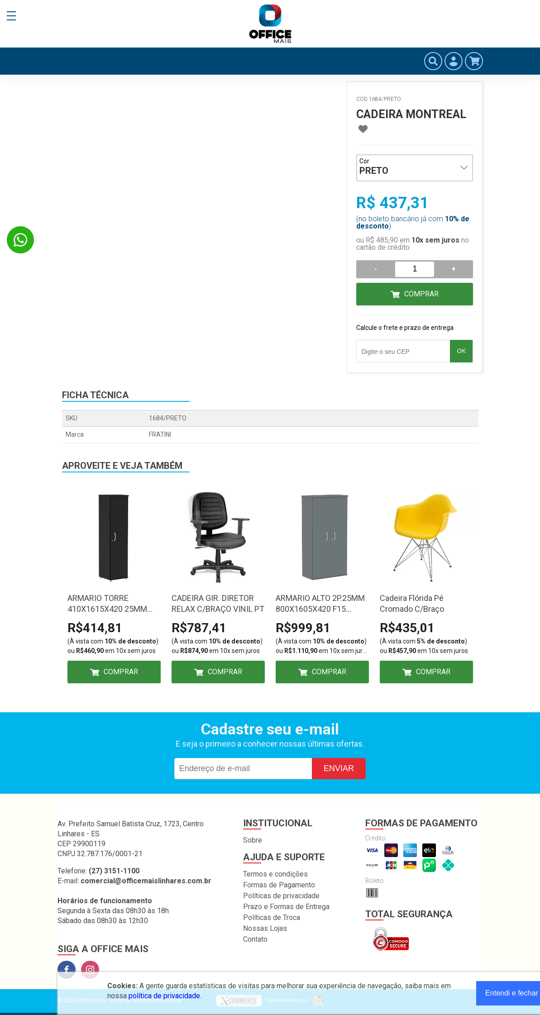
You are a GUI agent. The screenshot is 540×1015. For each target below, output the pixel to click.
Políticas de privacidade (281, 895)
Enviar (339, 768)
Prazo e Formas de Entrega (286, 906)
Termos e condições (275, 874)
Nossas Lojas (265, 928)
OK (461, 351)
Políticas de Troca (271, 917)
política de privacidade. (165, 995)
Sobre (252, 840)
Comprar (421, 294)
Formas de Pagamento (279, 885)
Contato (255, 939)
